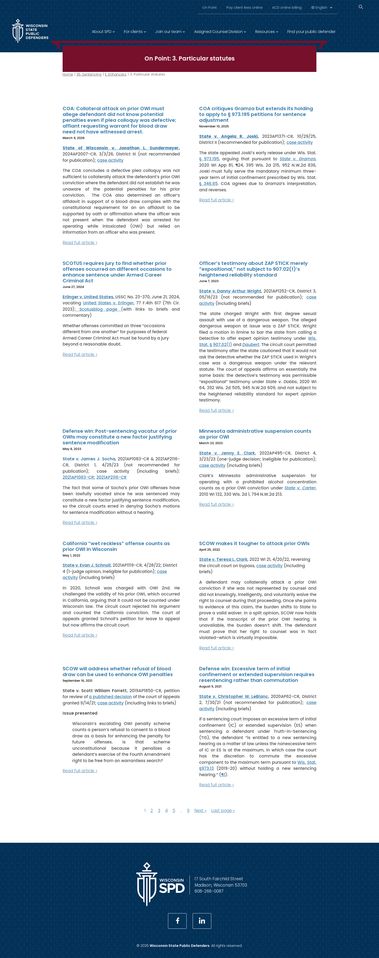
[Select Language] (323, 7)
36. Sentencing (89, 74)
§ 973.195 (209, 159)
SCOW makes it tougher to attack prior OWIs (254, 543)
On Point (209, 7)
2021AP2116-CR (111, 477)
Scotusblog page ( (99, 309)
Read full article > (80, 242)
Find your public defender (311, 31)
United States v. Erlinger (108, 303)
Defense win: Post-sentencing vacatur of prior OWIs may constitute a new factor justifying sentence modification (120, 437)
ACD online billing (287, 7)
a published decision (110, 697)
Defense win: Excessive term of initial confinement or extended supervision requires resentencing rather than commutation (256, 674)
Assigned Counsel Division (218, 31)
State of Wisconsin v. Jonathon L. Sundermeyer (121, 148)
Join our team (168, 31)
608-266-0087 (209, 891)
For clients (133, 31)
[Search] (361, 7)
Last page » (223, 810)
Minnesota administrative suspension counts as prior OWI (255, 434)
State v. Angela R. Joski (228, 136)
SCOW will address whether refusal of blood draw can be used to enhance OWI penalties (118, 671)
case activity (110, 160)
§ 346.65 (208, 183)
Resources (265, 31)
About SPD (101, 31)
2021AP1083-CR (78, 477)
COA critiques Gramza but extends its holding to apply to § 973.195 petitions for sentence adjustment (256, 114)
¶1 (223, 774)
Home (68, 74)
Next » (200, 810)
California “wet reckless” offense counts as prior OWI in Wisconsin (116, 546)
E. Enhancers (115, 74)
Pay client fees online (244, 7)
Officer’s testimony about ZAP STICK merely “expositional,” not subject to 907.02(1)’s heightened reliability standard (253, 269)
